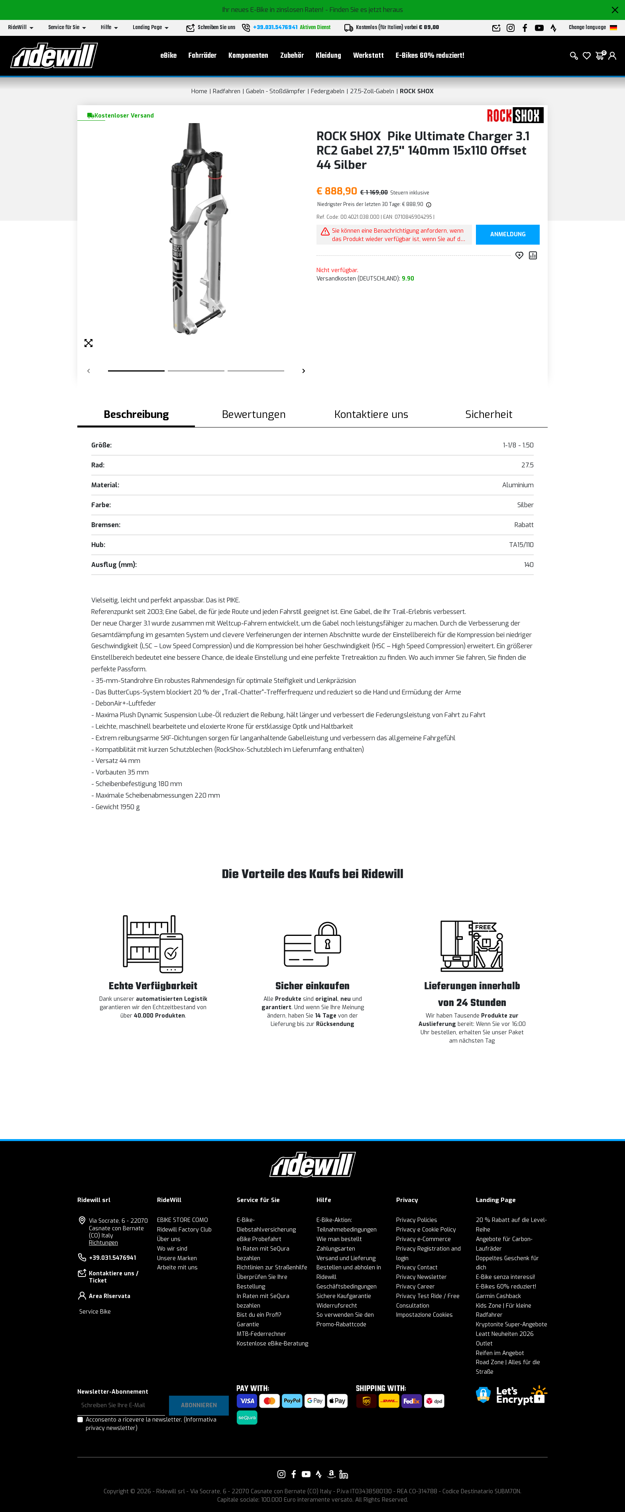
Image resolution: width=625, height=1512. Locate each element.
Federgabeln (327, 91)
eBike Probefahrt (259, 1239)
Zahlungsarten (335, 1249)
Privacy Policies (416, 1220)
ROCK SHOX (417, 91)
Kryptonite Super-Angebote (511, 1324)
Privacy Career (415, 1286)
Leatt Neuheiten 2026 (505, 1334)
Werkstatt (368, 56)
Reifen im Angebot (500, 1353)
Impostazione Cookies (424, 1315)
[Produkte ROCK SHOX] (513, 115)
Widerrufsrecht (336, 1306)
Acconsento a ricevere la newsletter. (151, 1424)
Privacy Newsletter (421, 1277)
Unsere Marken (177, 1258)
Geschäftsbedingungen (346, 1286)
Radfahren (226, 91)
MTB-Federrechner (261, 1334)
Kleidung (328, 56)
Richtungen (103, 1243)
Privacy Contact (417, 1267)
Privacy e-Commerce (423, 1239)
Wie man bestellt (339, 1239)
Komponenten (248, 56)
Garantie (248, 1324)
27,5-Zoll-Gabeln (372, 91)
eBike (169, 56)
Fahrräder (202, 56)
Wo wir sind (172, 1249)
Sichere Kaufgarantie (343, 1296)
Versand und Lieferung (345, 1258)
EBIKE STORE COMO (182, 1220)
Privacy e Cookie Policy (426, 1230)
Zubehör (292, 56)
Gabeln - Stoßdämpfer (275, 91)
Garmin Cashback (498, 1296)
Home (199, 91)
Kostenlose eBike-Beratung (272, 1343)
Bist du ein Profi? (259, 1315)
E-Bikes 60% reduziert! (430, 56)
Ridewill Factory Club (184, 1230)
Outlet (484, 1343)
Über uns (169, 1239)
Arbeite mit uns (177, 1267)
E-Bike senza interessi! (505, 1277)
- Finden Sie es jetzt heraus (364, 10)
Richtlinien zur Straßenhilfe (272, 1267)
